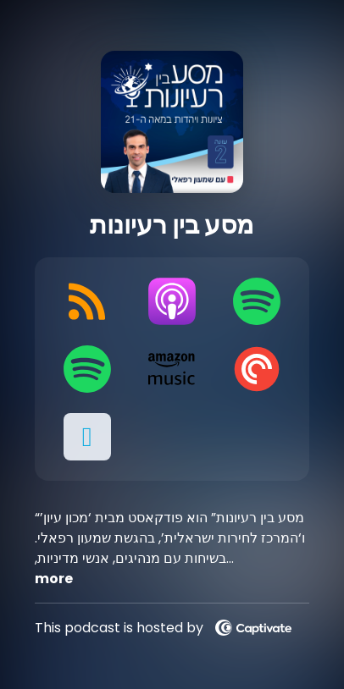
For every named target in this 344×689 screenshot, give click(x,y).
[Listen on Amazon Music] (172, 369)
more (54, 578)
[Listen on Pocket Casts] (257, 369)
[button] (87, 436)
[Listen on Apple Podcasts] (172, 301)
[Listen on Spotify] (257, 301)
